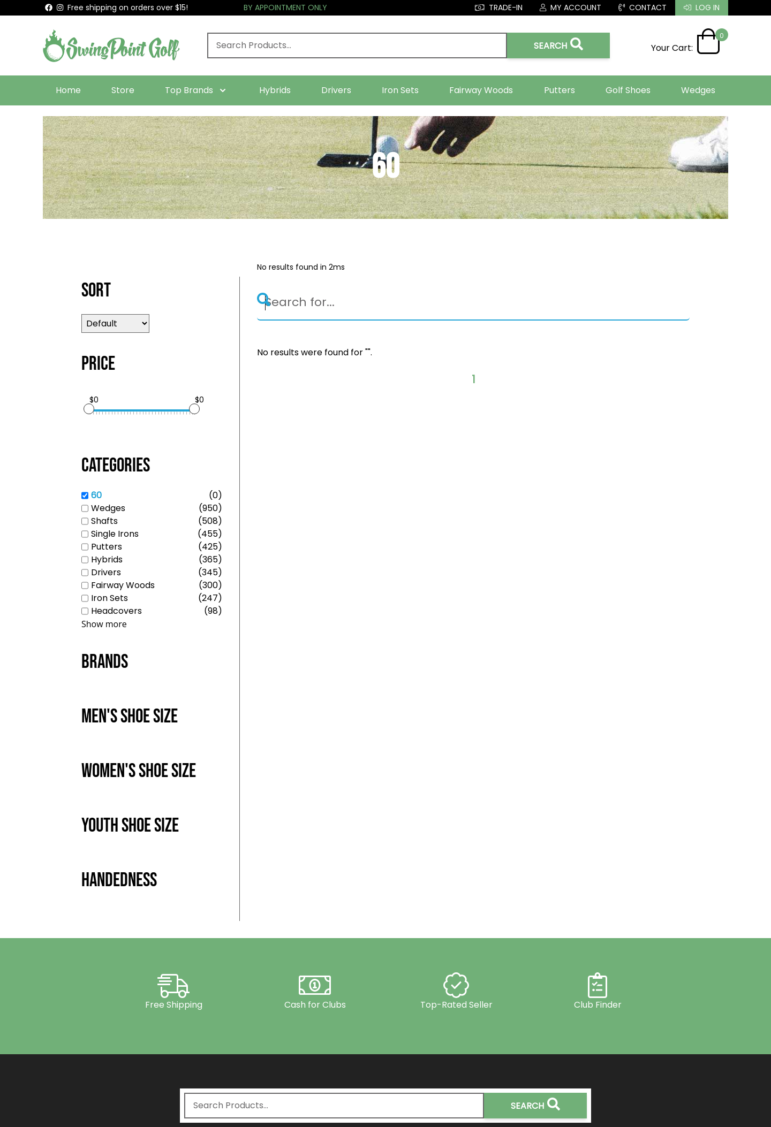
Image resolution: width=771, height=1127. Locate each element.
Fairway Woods (481, 90)
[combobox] (357, 45)
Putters (559, 90)
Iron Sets (400, 90)
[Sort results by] (115, 323)
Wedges (698, 90)
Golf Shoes (628, 90)
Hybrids (275, 90)
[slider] (89, 408)
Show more (104, 624)
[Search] (473, 303)
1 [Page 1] (473, 379)
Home (68, 90)
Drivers (336, 90)
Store (122, 90)
